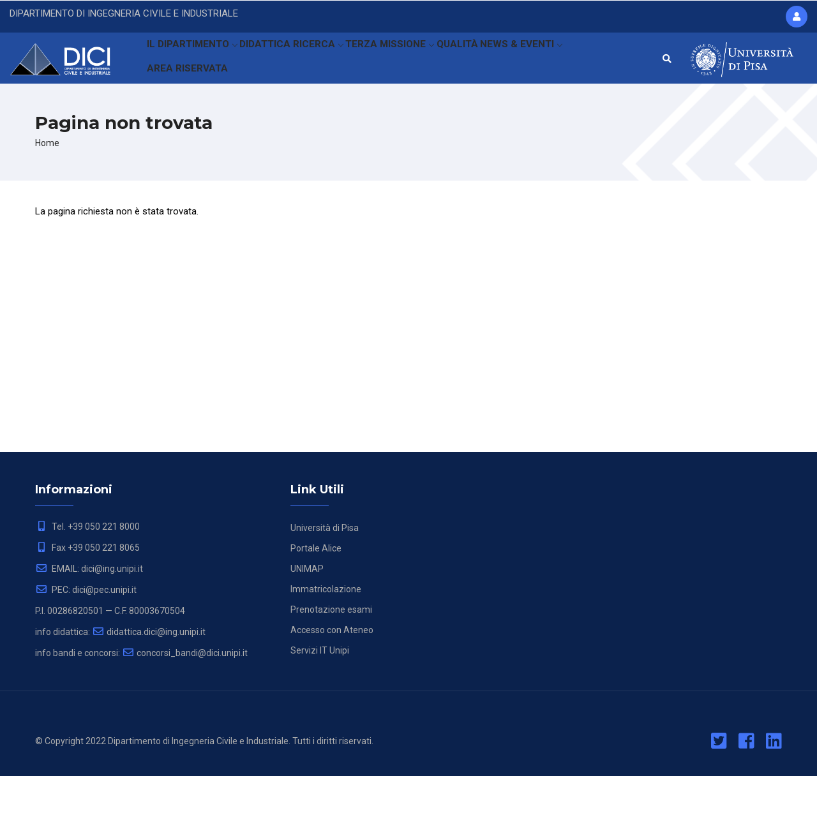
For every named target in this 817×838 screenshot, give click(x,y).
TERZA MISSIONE (409, 61)
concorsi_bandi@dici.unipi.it (185, 715)
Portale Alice (315, 610)
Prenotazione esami (331, 671)
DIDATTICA (273, 61)
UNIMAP (307, 630)
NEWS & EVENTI (550, 61)
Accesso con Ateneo (331, 692)
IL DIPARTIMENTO (194, 61)
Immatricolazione (325, 651)
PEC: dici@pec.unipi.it (86, 652)
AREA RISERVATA (187, 117)
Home (47, 205)
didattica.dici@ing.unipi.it (149, 694)
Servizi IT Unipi (319, 712)
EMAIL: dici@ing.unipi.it (89, 630)
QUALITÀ (481, 61)
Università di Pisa (324, 590)
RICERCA (333, 61)
